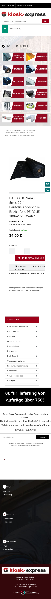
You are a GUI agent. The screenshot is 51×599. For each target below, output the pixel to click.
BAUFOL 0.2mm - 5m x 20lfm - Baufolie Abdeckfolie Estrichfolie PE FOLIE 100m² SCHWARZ (20, 132)
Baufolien (11, 336)
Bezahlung (8, 494)
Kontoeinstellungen (11, 474)
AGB (5, 546)
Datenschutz (9, 549)
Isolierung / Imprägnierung (17, 366)
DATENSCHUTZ (7, 5)
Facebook (8, 522)
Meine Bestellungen (11, 470)
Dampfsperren (12, 331)
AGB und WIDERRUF (25, 5)
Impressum (8, 519)
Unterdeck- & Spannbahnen (18, 326)
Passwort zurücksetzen (13, 477)
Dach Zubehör (12, 356)
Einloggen (8, 467)
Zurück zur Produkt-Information (26, 273)
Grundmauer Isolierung (16, 361)
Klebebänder (12, 371)
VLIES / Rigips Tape (15, 376)
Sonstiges (11, 381)
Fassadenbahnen (14, 341)
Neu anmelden (9, 464)
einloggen (24, 290)
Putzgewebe (12, 351)
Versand (7, 491)
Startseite (8, 130)
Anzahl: (13, 245)
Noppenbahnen (13, 346)
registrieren (36, 290)
